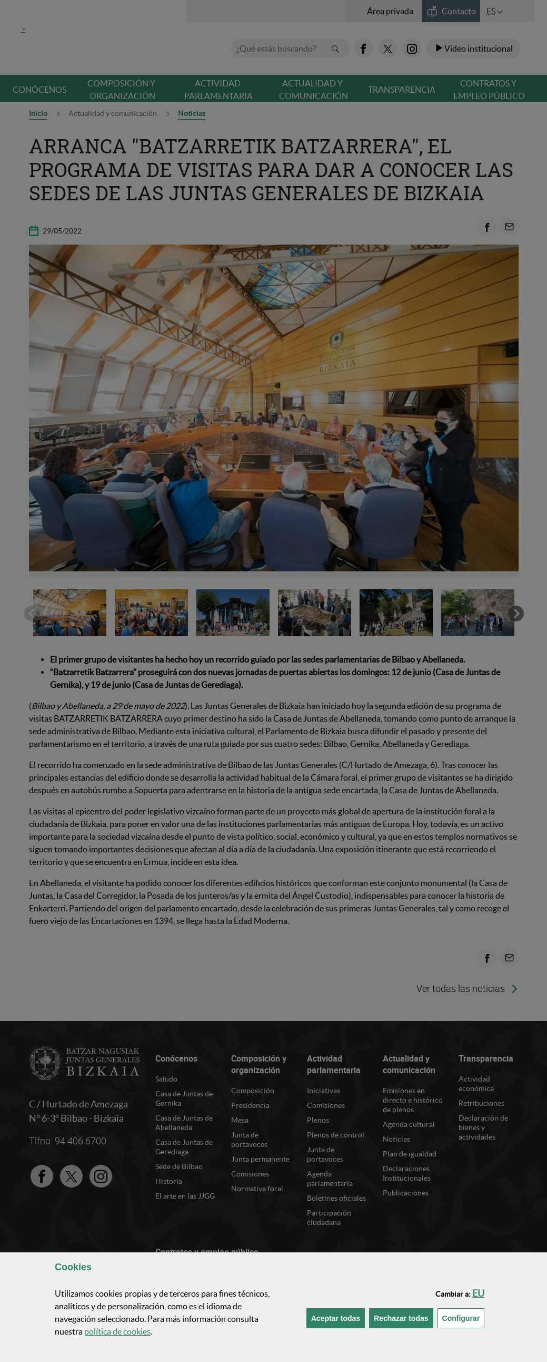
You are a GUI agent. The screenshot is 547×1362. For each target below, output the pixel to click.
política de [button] (117, 1331)
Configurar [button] (463, 1317)
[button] (478, 1293)
